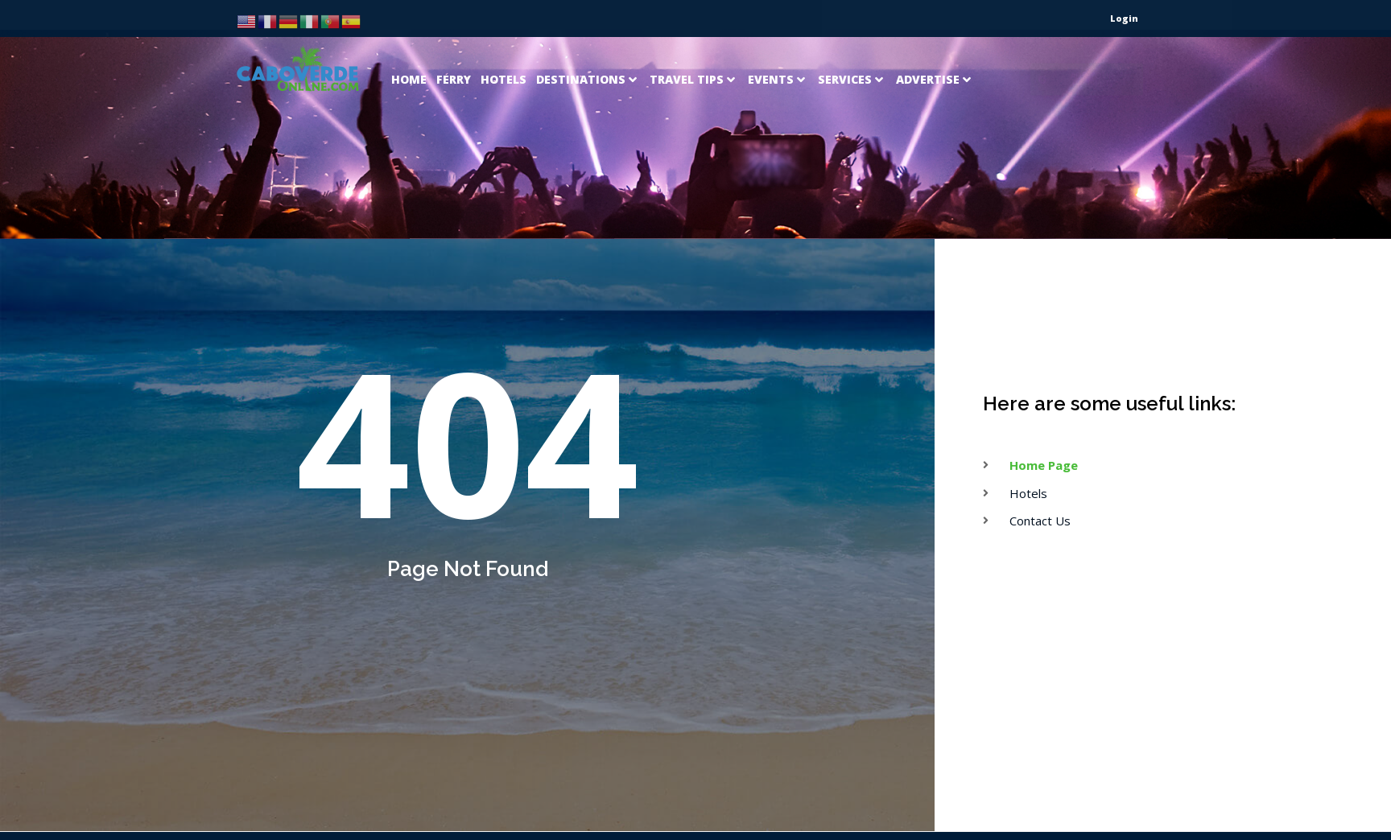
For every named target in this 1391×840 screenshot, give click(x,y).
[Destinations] (588, 44)
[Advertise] (935, 44)
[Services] (852, 44)
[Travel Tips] (694, 44)
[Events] (778, 44)
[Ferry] (453, 44)
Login (1124, 18)
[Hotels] (503, 44)
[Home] (409, 44)
